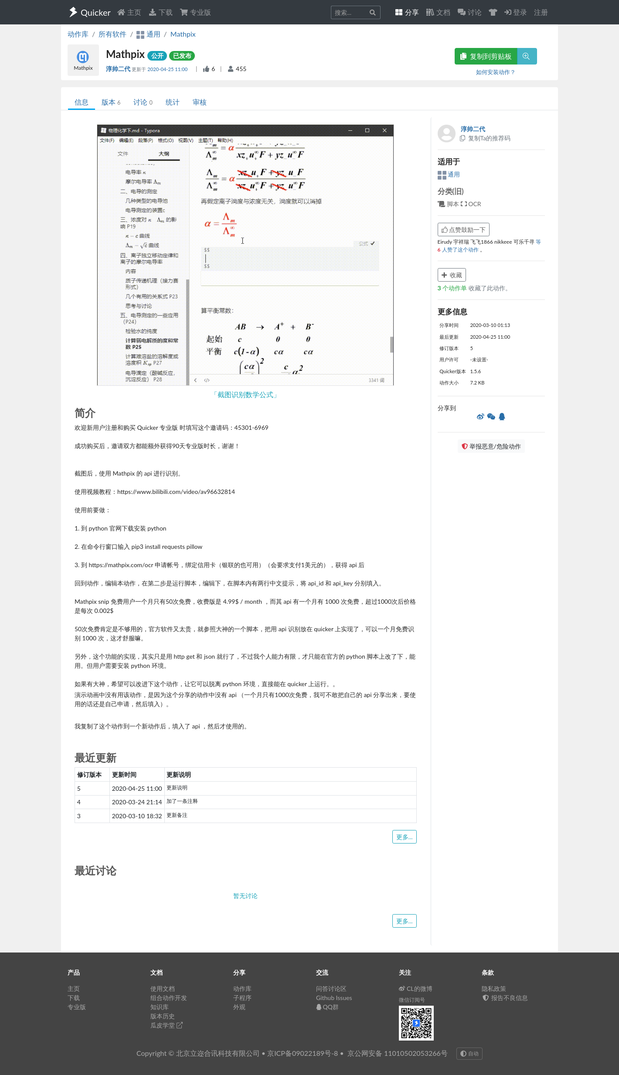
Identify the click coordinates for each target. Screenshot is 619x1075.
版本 (111, 102)
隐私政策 (494, 988)
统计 (173, 102)
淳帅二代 (119, 68)
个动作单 (453, 288)
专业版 (195, 12)
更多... (404, 836)
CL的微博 (415, 988)
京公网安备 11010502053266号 (397, 1053)
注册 (541, 12)
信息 (81, 102)
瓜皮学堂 (166, 1025)
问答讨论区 (331, 988)
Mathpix (183, 34)
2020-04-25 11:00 (168, 69)
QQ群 (327, 1006)
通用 (449, 174)
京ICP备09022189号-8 (302, 1053)
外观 (239, 1006)
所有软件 (112, 34)
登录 (515, 12)
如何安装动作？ (496, 71)
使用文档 (162, 988)
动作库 (78, 34)
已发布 (182, 55)
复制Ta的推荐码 (485, 138)
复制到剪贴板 (486, 56)
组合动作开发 (168, 997)
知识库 (159, 1006)
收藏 (452, 275)
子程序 (242, 997)
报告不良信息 (505, 997)
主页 (129, 12)
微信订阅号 (412, 1000)
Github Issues (334, 997)
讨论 (142, 102)
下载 (160, 12)
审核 (200, 102)
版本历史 (162, 1016)
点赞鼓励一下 (464, 229)
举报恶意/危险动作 (491, 446)
